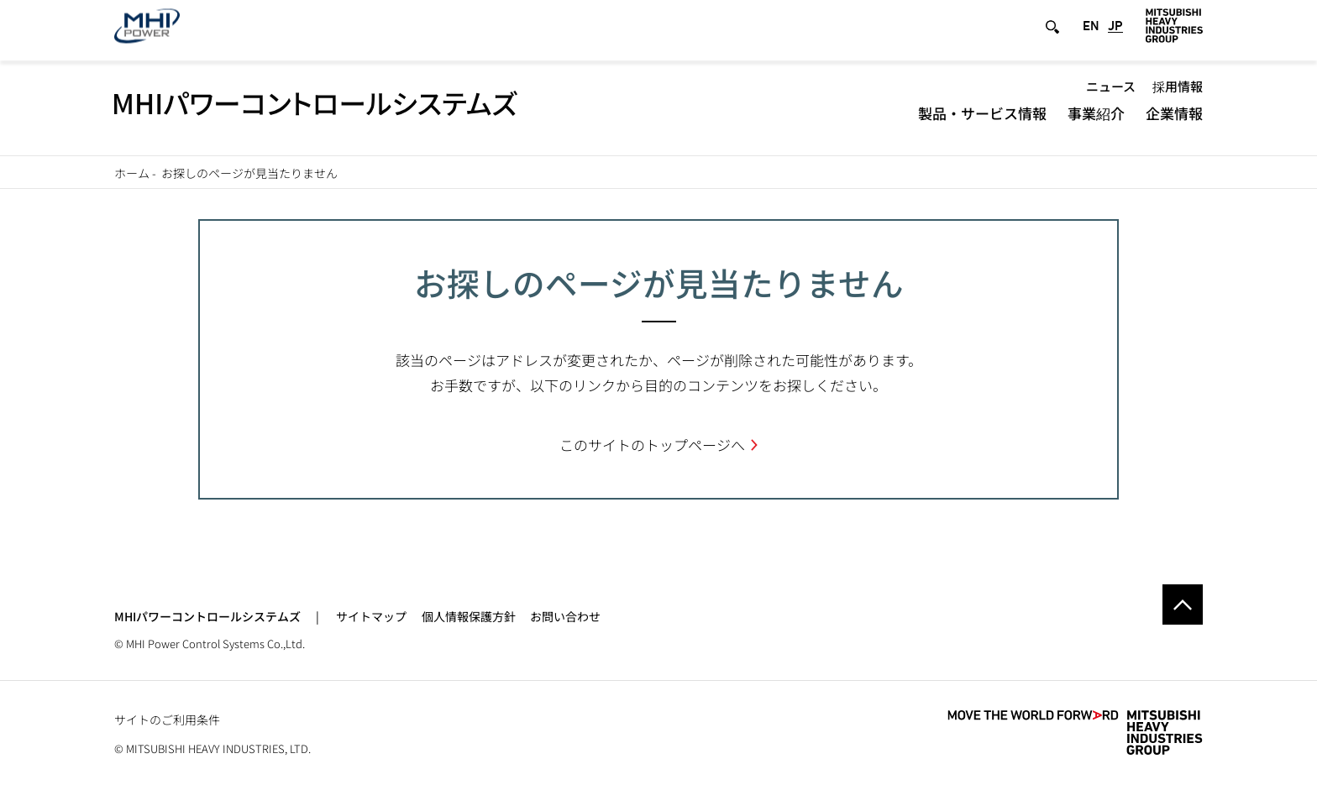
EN (1091, 35)
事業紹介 (1096, 122)
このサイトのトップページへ (652, 444)
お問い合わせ (565, 616)
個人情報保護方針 (469, 616)
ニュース (1111, 95)
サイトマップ (371, 616)
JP (1115, 35)
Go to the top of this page (1182, 604)
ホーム (132, 173)
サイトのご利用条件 (167, 719)
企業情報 (1174, 122)
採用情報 (1177, 95)
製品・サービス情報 (982, 122)
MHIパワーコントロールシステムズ (207, 616)
